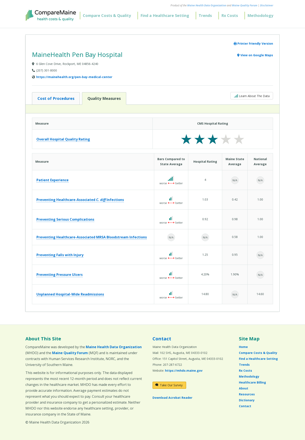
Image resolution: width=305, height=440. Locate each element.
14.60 (260, 294)
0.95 (235, 255)
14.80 (205, 294)
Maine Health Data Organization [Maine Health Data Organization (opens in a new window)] (206, 5)
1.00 (260, 199)
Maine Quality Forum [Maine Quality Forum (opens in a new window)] (244, 5)
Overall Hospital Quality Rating (63, 139)
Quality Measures (104, 98)
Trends (205, 15)
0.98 (235, 219)
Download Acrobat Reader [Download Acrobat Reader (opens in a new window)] (172, 398)
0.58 (235, 237)
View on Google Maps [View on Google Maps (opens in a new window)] (255, 55)
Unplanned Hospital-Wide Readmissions (70, 294)
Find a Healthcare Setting (164, 15)
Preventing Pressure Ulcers (59, 274)
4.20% (205, 274)
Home (243, 347)
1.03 (205, 199)
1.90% (235, 274)
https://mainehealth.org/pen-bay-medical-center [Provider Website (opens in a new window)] (74, 77)
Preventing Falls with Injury (59, 255)
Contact (161, 338)
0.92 (205, 219)
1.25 (205, 255)
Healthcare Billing (252, 382)
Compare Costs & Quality (107, 15)
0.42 (235, 199)
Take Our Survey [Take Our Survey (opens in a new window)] (169, 385)
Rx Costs (229, 15)
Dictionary (247, 400)
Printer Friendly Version (253, 43)
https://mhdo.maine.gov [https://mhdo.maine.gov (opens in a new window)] (183, 370)
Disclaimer (266, 5)
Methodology (260, 15)
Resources (247, 394)
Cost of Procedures (55, 98)
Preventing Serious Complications (65, 219)
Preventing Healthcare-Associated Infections (80, 199)
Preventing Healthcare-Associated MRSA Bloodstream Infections (91, 237)
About (243, 388)
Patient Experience (52, 180)
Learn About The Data (252, 95)
